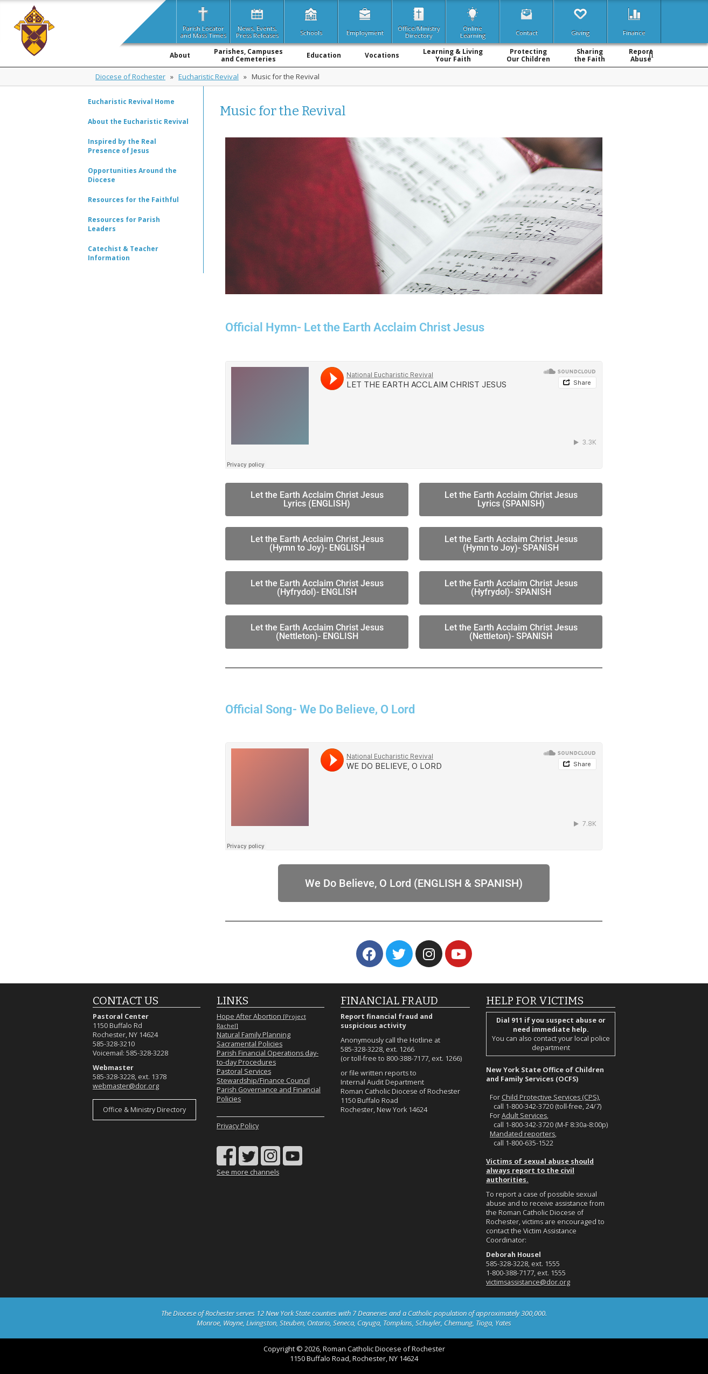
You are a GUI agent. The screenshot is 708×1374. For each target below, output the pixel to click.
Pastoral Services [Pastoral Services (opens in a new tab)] (244, 1071)
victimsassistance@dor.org (528, 1282)
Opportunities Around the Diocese (132, 175)
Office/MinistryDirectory (419, 21)
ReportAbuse (641, 55)
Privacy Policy (238, 1125)
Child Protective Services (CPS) (550, 1097)
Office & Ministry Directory (144, 1109)
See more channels (248, 1172)
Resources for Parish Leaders (124, 224)
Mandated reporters (522, 1134)
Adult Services (524, 1115)
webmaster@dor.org (126, 1086)
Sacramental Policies (249, 1044)
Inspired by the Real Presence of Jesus (122, 146)
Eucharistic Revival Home (131, 101)
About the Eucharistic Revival (138, 121)
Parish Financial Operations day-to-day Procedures (267, 1058)
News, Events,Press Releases (257, 21)
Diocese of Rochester (130, 76)
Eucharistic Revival (208, 76)
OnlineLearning (472, 21)
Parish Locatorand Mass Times (203, 21)
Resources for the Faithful (133, 199)
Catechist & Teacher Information (123, 253)
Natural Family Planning (253, 1034)
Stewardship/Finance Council (263, 1080)
